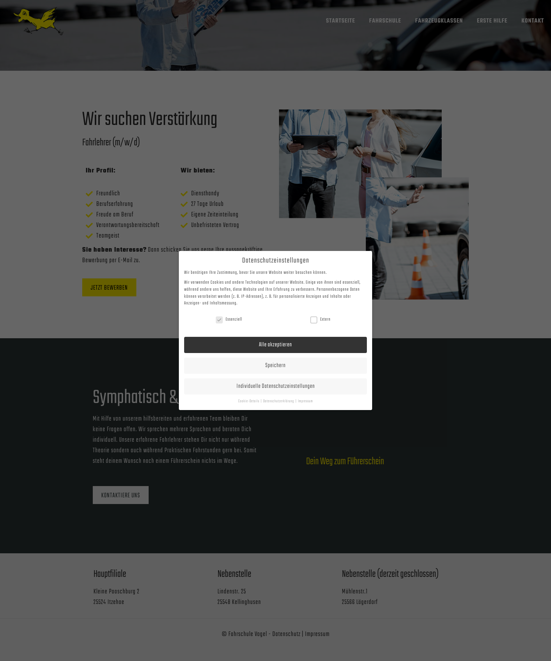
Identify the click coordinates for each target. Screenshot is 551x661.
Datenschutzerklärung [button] (279, 401)
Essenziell (229, 319)
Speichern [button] (275, 365)
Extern (320, 319)
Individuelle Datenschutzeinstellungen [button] (275, 386)
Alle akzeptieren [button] (275, 344)
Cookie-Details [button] (249, 401)
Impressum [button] (305, 401)
